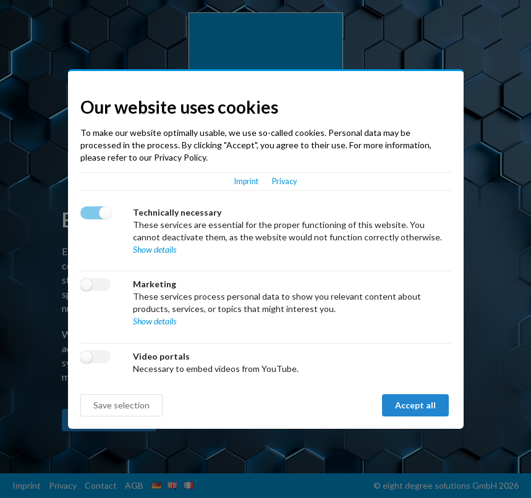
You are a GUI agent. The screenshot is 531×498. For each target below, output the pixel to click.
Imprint (246, 181)
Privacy (284, 181)
